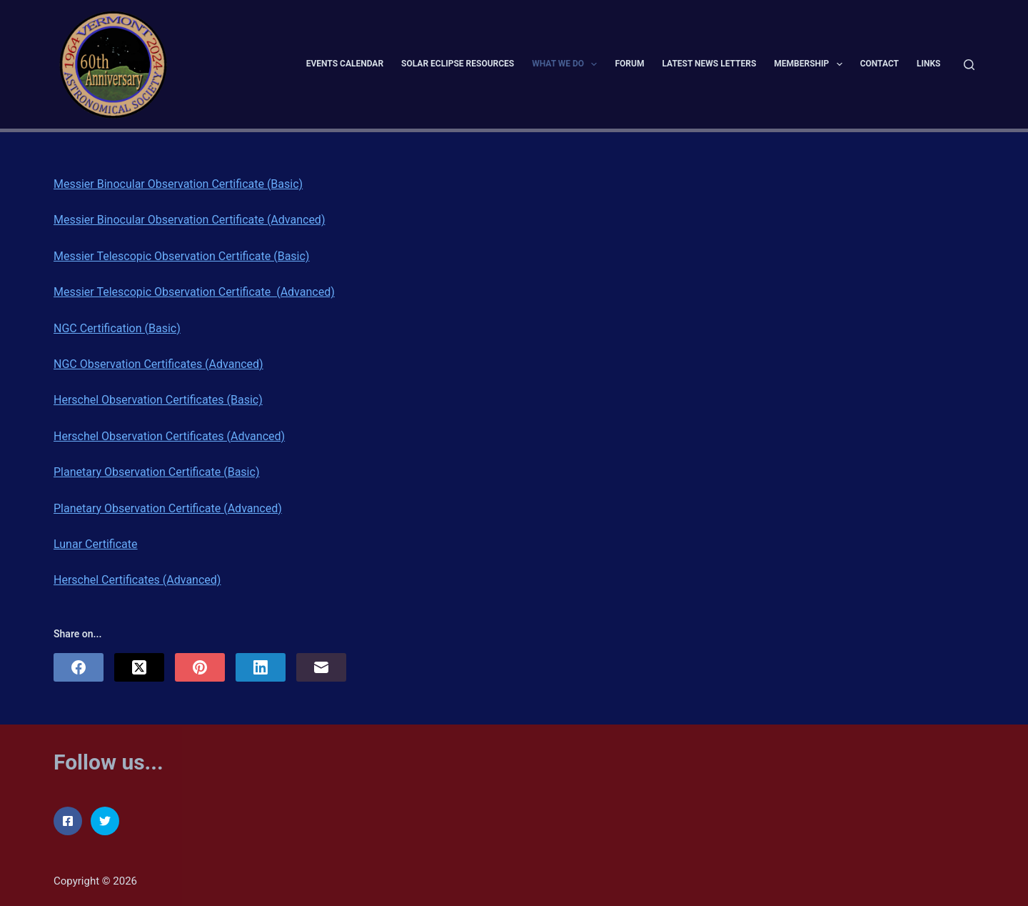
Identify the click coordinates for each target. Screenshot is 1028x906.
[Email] (321, 667)
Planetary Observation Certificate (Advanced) (168, 508)
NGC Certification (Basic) (117, 328)
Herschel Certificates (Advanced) (137, 580)
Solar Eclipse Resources (457, 64)
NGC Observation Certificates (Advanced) (158, 364)
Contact (879, 64)
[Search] (969, 64)
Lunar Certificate (96, 544)
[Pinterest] (200, 667)
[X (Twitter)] (139, 667)
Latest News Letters (709, 64)
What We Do (567, 64)
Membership (810, 64)
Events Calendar (344, 64)
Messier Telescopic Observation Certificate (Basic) (181, 256)
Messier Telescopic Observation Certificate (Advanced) (194, 292)
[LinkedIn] (261, 667)
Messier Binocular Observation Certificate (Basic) (178, 184)
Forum (629, 64)
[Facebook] (79, 667)
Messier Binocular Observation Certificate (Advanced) (189, 219)
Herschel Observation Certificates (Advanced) (169, 436)
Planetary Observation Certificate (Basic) (156, 472)
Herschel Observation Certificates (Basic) (158, 400)
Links (929, 64)
